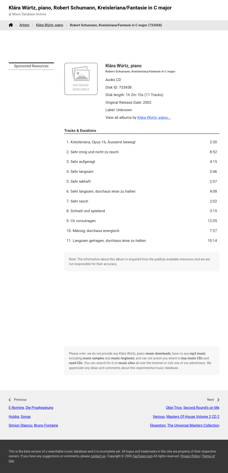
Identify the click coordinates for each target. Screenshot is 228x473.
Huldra (14, 416)
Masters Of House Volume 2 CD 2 (192, 416)
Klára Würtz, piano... (154, 117)
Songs (26, 416)
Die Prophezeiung (39, 407)
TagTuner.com (143, 456)
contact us (98, 456)
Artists (24, 25)
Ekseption (158, 425)
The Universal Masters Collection (193, 425)
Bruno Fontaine (46, 425)
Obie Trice (174, 407)
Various (159, 416)
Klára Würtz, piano (49, 25)
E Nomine (16, 407)
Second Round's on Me (201, 407)
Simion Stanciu (20, 425)
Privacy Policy (190, 456)
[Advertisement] (114, 46)
